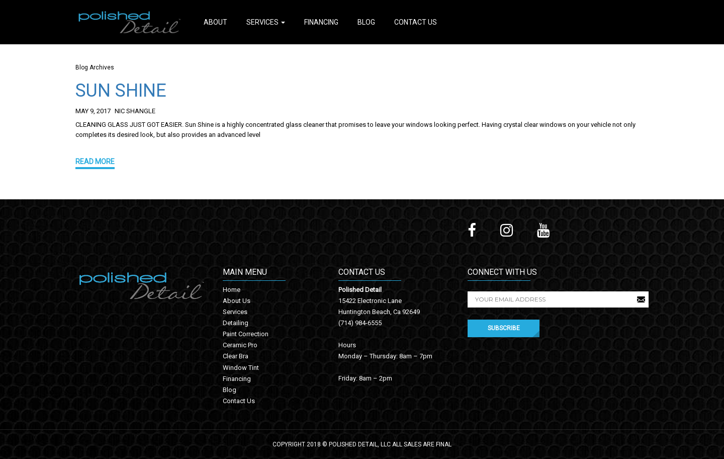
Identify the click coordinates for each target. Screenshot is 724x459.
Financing (321, 22)
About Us (236, 300)
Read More (95, 162)
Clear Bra (235, 356)
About (215, 22)
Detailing (235, 323)
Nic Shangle (135, 111)
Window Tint (241, 367)
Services (265, 22)
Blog (366, 22)
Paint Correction (245, 334)
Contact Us (415, 22)
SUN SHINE (120, 90)
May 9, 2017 (93, 111)
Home (231, 289)
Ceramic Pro (240, 345)
